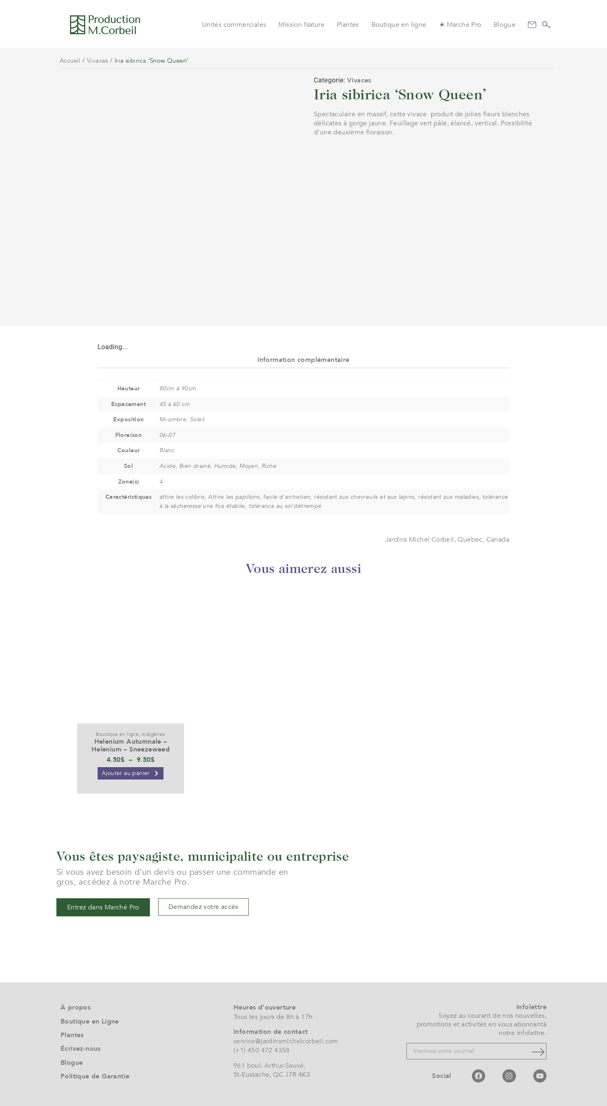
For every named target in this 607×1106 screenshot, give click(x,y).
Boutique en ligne (399, 24)
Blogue (505, 24)
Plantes (348, 24)
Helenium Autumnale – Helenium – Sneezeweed (130, 745)
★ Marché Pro (460, 24)
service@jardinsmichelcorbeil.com (286, 1041)
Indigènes (153, 734)
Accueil (70, 60)
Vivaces (97, 60)
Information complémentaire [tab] (303, 359)
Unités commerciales (234, 24)
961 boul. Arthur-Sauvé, (269, 1065)
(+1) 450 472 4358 (261, 1050)
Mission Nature (301, 24)
